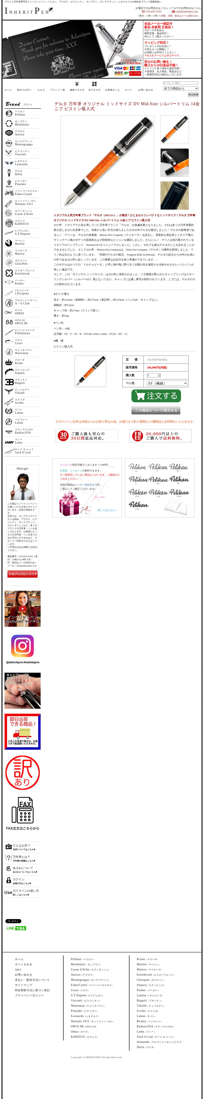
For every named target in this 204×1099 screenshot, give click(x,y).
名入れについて (23, 868)
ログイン (18, 879)
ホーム (8, 90)
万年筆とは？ (21, 856)
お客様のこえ (112, 90)
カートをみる (23, 964)
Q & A (41, 90)
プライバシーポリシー (29, 995)
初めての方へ (24, 90)
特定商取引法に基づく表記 (32, 990)
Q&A (18, 969)
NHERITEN (27, 12)
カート (128, 90)
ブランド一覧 (57, 90)
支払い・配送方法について (32, 979)
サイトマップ (23, 985)
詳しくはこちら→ (108, 510)
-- (82, 959)
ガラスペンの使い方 (26, 890)
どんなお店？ (21, 845)
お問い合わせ (145, 90)
